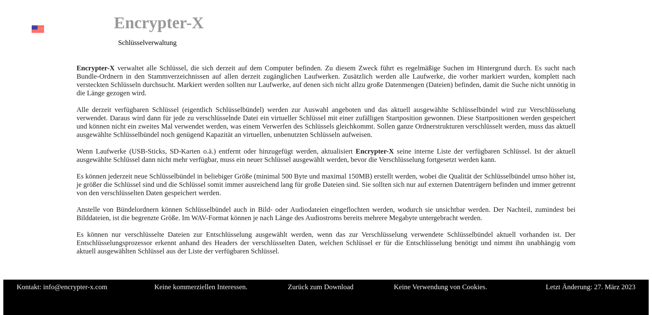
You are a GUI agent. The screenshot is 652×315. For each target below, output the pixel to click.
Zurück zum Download (320, 287)
